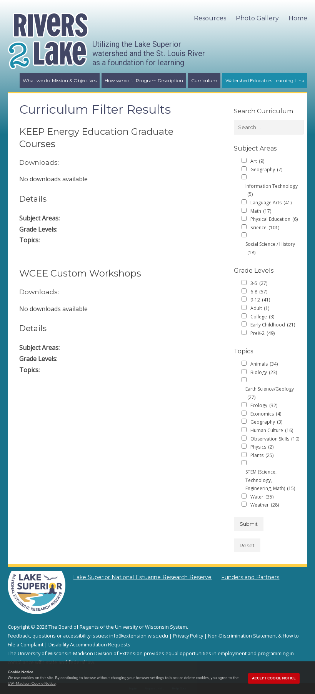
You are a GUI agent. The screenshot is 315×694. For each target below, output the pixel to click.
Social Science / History (270, 249)
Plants (261, 455)
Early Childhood (272, 325)
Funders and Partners (250, 577)
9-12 (260, 300)
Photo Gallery (257, 18)
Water (261, 497)
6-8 (258, 292)
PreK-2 (262, 333)
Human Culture (271, 430)
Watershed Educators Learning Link (264, 80)
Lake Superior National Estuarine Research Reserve (142, 577)
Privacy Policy (188, 635)
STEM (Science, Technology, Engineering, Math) (270, 481)
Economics (265, 414)
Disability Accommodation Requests (89, 644)
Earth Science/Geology (269, 393)
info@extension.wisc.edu (138, 635)
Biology (263, 372)
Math (260, 211)
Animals (264, 364)
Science (264, 228)
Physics (261, 447)
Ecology (263, 405)
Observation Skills (274, 439)
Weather (264, 505)
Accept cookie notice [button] (274, 678)
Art (257, 161)
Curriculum (204, 80)
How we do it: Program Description (144, 80)
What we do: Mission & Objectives (60, 80)
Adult (259, 308)
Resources (210, 18)
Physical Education (274, 219)
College (262, 317)
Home (297, 18)
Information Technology (271, 191)
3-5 (258, 283)
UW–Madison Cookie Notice (31, 683)
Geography (266, 170)
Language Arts (271, 203)
